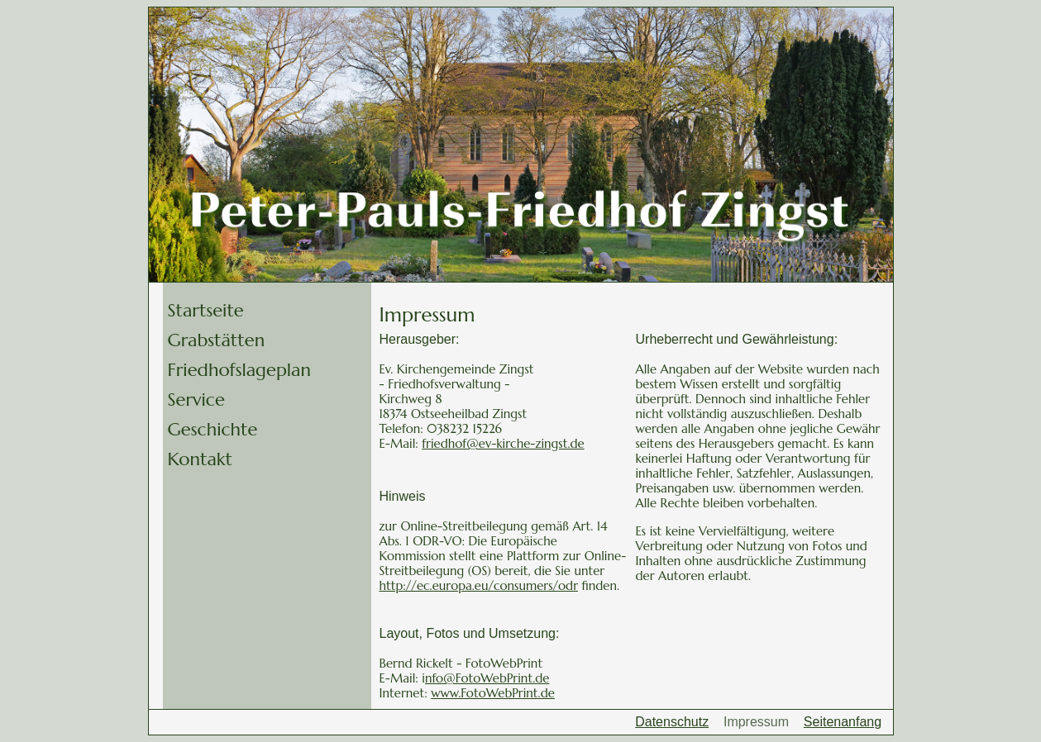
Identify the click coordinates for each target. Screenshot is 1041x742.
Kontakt (200, 459)
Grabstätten (216, 340)
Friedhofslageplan (239, 370)
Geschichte (213, 429)
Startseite (206, 310)
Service (196, 399)
